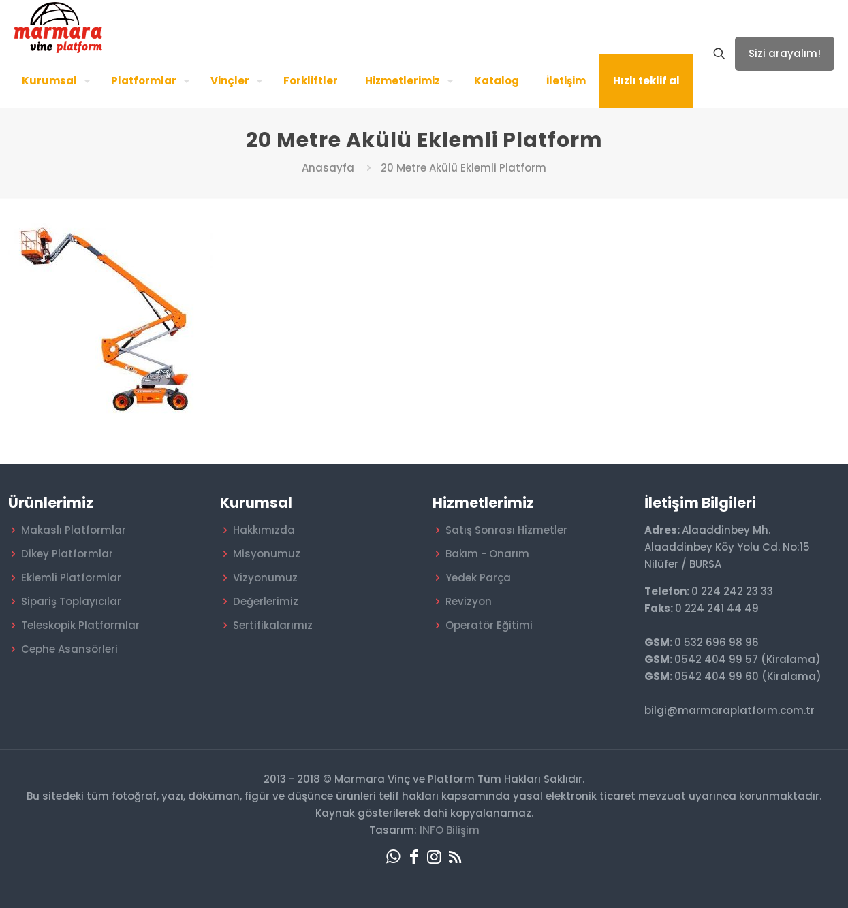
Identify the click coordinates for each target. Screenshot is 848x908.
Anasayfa (328, 168)
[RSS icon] (455, 856)
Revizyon (468, 601)
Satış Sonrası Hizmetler (506, 530)
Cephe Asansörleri (69, 649)
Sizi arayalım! (785, 53)
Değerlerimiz (265, 601)
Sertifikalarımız (273, 625)
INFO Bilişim (450, 830)
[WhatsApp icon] (394, 856)
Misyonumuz (266, 554)
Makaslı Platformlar (73, 530)
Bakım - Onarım (487, 554)
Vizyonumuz (265, 577)
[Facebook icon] (414, 856)
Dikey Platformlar (67, 554)
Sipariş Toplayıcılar (71, 601)
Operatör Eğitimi (489, 625)
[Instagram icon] (434, 856)
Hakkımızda (264, 530)
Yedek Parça (478, 577)
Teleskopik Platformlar (80, 625)
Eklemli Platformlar (71, 577)
